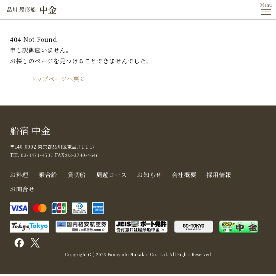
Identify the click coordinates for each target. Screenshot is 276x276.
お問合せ (22, 188)
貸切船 (77, 174)
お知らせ (149, 174)
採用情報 (219, 174)
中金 (32, 9)
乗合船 (48, 174)
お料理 (19, 174)
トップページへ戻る (57, 78)
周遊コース (111, 174)
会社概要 (184, 174)
